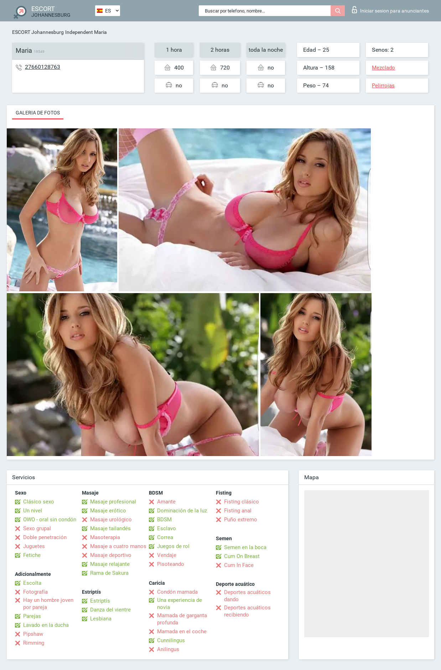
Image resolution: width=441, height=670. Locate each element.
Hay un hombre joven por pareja (48, 603)
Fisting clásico (241, 501)
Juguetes (34, 546)
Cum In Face (239, 565)
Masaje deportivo (110, 555)
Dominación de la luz (182, 510)
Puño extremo (240, 519)
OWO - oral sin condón (49, 519)
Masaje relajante (110, 564)
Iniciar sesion (390, 10)
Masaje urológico (111, 519)
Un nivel (32, 510)
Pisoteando (170, 564)
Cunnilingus (171, 640)
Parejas (32, 616)
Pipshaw (33, 634)
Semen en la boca (245, 547)
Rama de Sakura (109, 573)
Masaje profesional (113, 501)
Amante (166, 501)
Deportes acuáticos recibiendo (247, 611)
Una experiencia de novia (179, 603)
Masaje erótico (108, 510)
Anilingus (168, 649)
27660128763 (42, 66)
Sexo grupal (37, 528)
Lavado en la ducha (46, 625)
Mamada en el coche (182, 631)
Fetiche (32, 555)
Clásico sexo (38, 501)
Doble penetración (45, 537)
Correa (165, 537)
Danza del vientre (110, 610)
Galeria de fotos (38, 113)
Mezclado (383, 68)
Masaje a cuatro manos (118, 546)
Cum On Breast (242, 556)
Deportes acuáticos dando (247, 596)
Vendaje (166, 555)
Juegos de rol (173, 546)
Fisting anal (237, 510)
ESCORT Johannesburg (38, 32)
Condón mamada (177, 592)
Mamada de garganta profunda (182, 619)
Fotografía (35, 592)
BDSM (164, 519)
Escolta (32, 583)
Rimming (33, 643)
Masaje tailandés (110, 528)
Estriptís (100, 601)
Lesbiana (100, 618)
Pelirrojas (383, 85)
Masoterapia (105, 537)
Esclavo (166, 528)
